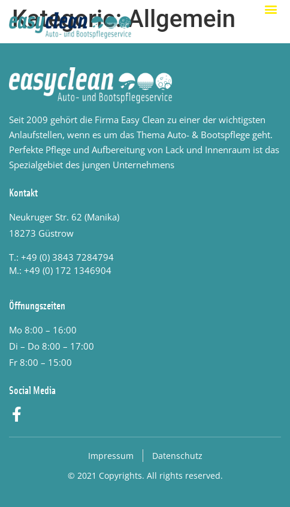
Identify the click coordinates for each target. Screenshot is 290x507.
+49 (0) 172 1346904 (67, 270)
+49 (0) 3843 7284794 (67, 257)
